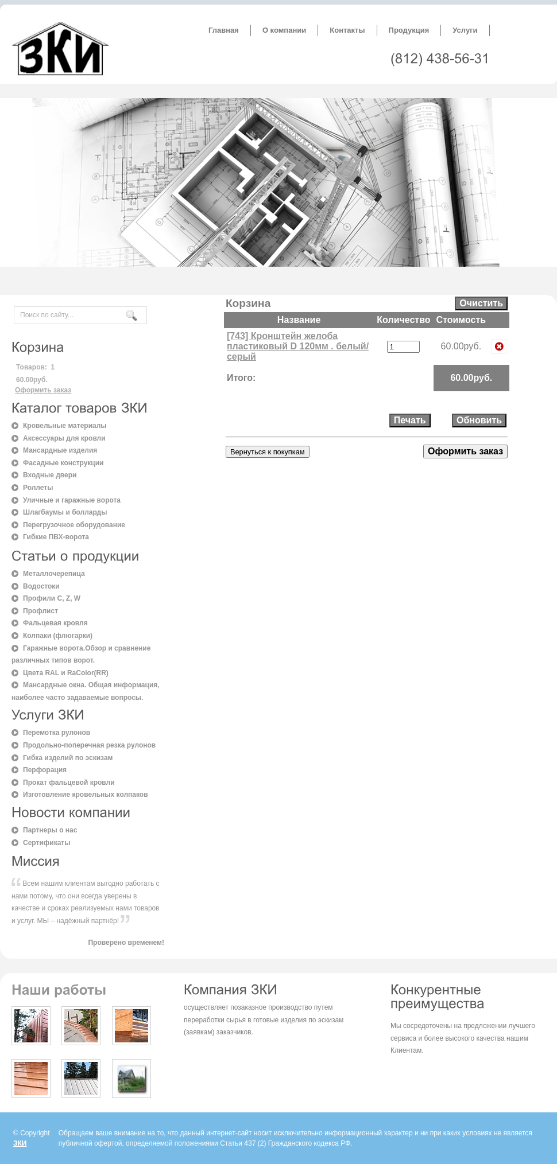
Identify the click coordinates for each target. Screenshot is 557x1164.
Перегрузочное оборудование (74, 525)
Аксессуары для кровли (64, 438)
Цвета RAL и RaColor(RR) (66, 673)
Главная (223, 30)
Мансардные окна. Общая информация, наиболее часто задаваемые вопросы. (85, 691)
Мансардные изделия (60, 450)
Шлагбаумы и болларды (65, 512)
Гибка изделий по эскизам (68, 758)
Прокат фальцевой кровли (69, 782)
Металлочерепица (54, 574)
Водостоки (41, 586)
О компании (284, 30)
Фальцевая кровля (55, 623)
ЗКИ (19, 1143)
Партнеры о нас (50, 830)
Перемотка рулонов (56, 733)
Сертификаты (46, 843)
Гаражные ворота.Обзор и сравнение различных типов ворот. (80, 654)
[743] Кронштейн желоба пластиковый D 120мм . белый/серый (298, 346)
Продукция (409, 30)
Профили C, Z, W (51, 598)
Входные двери (49, 475)
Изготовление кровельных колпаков (85, 795)
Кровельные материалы (65, 426)
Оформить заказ (43, 390)
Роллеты (38, 488)
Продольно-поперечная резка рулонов (89, 745)
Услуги (464, 30)
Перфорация (45, 770)
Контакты (347, 30)
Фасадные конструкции (63, 463)
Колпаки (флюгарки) (57, 636)
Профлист (40, 611)
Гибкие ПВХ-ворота (56, 537)
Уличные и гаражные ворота (72, 500)
